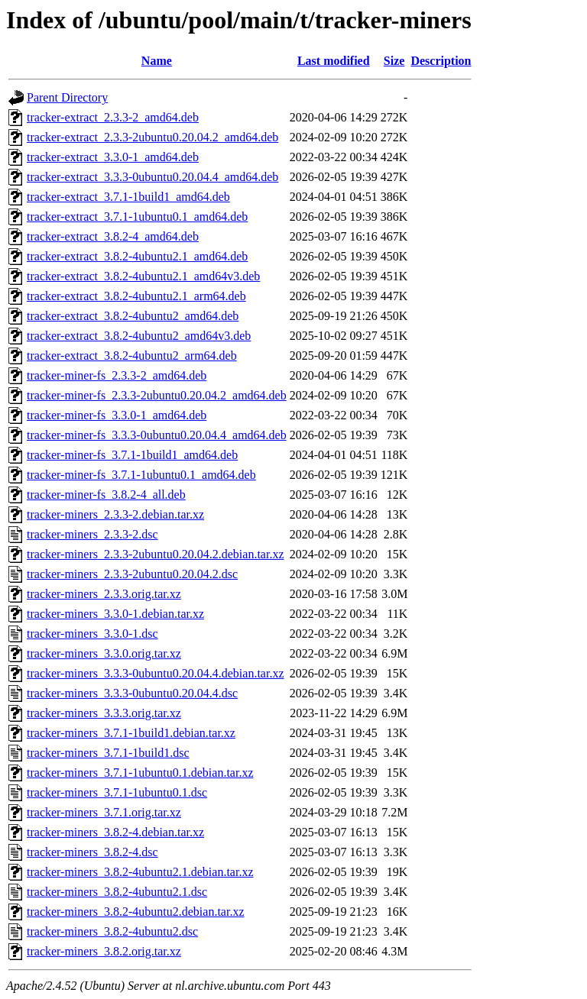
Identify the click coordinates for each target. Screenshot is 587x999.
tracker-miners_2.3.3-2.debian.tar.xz (115, 514)
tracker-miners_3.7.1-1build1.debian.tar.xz (131, 732)
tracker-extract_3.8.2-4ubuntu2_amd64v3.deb (139, 335)
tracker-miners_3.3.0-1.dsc (92, 633)
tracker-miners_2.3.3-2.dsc (92, 534)
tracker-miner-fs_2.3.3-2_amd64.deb (116, 375)
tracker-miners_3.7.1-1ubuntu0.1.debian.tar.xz (140, 772)
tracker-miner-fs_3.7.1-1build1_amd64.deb (132, 454)
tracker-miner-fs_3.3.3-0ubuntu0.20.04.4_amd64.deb (157, 434)
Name (156, 60)
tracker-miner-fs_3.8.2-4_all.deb (106, 494)
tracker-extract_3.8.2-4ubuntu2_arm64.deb (132, 355)
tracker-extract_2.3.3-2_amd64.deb (113, 117)
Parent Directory (67, 97)
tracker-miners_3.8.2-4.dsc (92, 851)
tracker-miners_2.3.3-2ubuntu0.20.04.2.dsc (132, 573)
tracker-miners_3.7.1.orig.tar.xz (104, 812)
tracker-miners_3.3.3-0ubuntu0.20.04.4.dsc (132, 693)
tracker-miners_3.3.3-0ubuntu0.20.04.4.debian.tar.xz (155, 673)
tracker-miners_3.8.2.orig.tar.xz (104, 951)
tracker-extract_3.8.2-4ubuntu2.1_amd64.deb (137, 256)
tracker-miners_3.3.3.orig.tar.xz (104, 712)
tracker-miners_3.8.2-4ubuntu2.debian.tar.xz (135, 911)
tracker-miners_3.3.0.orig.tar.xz (104, 653)
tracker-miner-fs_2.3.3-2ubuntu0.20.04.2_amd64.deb (157, 395)
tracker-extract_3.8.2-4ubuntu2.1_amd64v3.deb (143, 276)
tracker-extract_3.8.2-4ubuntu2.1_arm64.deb (136, 295)
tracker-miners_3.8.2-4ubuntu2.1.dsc (117, 891)
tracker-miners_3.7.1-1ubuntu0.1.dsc (117, 792)
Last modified (333, 60)
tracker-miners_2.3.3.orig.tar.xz (104, 593)
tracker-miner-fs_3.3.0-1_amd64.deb (116, 415)
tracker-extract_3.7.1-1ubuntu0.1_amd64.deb (137, 216)
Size (394, 60)
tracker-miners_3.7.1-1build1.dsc (108, 752)
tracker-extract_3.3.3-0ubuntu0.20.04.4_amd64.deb (152, 176)
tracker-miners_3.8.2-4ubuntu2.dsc (112, 931)
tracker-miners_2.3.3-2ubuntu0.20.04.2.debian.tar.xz (155, 554)
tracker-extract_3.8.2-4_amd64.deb (113, 236)
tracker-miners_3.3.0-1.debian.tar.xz (115, 613)
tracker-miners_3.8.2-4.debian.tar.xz (115, 832)
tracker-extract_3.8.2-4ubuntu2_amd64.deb (132, 315)
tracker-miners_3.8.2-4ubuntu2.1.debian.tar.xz (140, 871)
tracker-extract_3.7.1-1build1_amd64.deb (128, 196)
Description (440, 60)
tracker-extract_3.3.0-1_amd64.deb (113, 156)
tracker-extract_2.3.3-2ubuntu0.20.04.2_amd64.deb (152, 137)
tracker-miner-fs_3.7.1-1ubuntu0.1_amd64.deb (141, 474)
